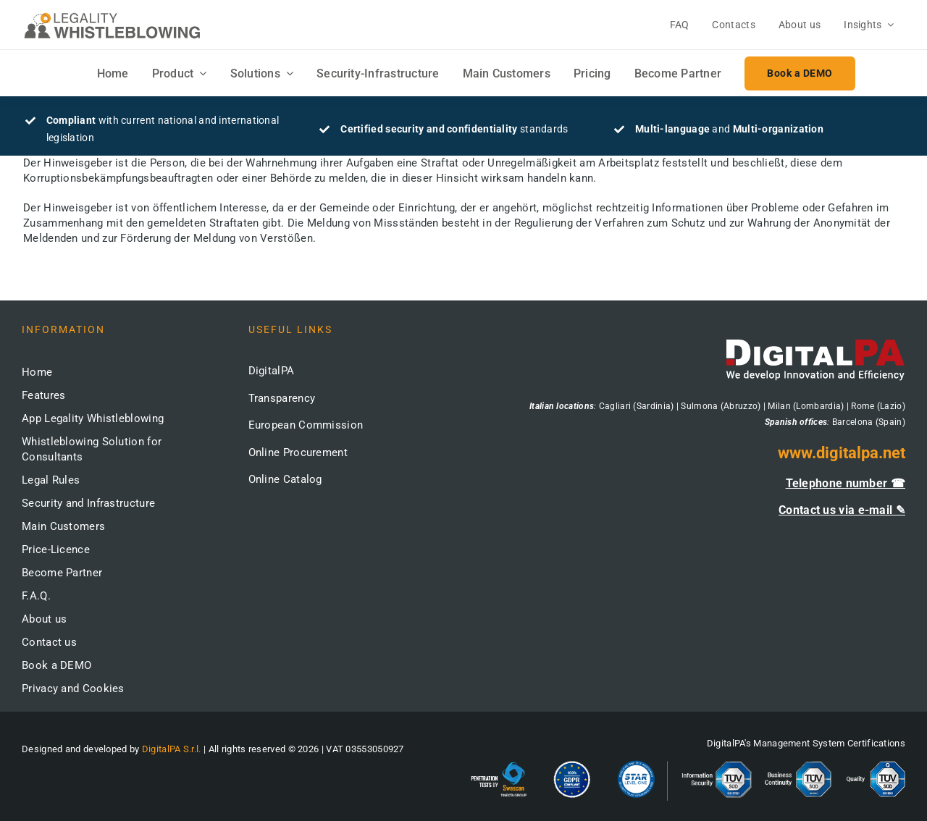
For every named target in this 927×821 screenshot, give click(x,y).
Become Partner (62, 572)
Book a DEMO (56, 665)
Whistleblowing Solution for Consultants (92, 449)
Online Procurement (298, 452)
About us (44, 619)
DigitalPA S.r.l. (171, 749)
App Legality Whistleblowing (93, 418)
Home (37, 372)
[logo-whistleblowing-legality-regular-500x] (112, 14)
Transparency (282, 398)
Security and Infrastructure (88, 503)
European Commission (306, 424)
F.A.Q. (36, 595)
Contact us (49, 642)
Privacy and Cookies (73, 688)
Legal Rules (51, 480)
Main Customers (63, 526)
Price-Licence (56, 549)
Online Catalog (285, 479)
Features (43, 395)
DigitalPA (271, 370)
